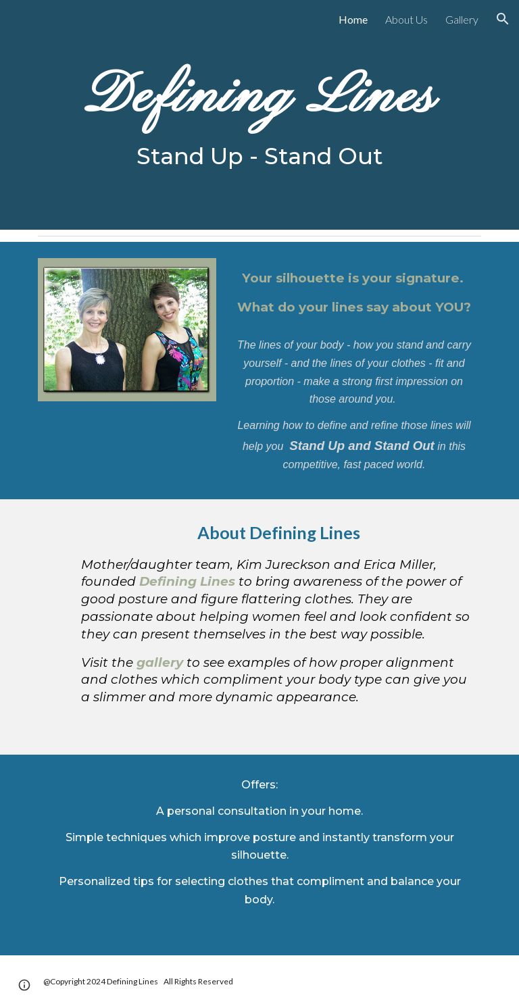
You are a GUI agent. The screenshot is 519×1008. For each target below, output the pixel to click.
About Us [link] (406, 19)
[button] (503, 19)
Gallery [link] (461, 19)
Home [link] (353, 19)
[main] (259, 114)
